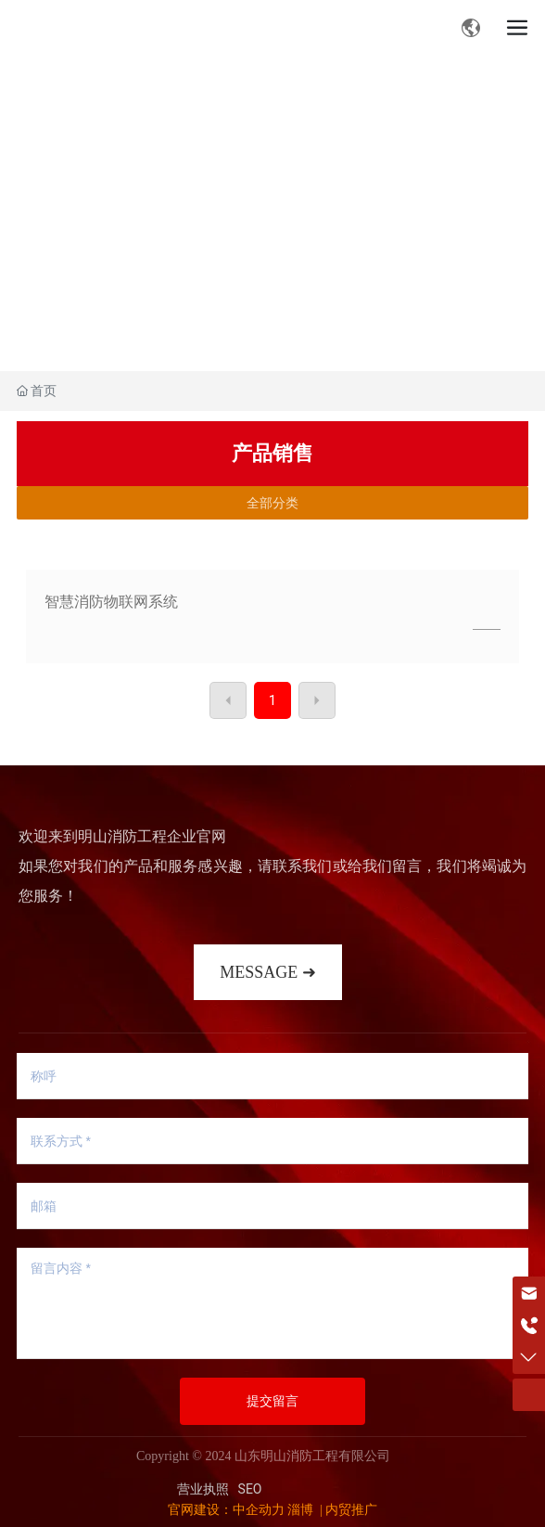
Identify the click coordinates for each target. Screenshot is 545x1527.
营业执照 (203, 1489)
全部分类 (272, 502)
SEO (250, 1489)
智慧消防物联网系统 (111, 601)
